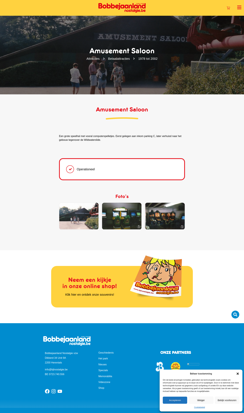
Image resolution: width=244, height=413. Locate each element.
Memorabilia (105, 376)
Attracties (92, 58)
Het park (103, 358)
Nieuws (102, 364)
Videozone (104, 382)
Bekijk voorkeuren (227, 400)
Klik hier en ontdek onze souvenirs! (89, 294)
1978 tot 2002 (148, 58)
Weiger (201, 400)
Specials (103, 370)
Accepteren (175, 400)
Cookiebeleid (199, 407)
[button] (237, 373)
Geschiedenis (106, 352)
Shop (101, 388)
